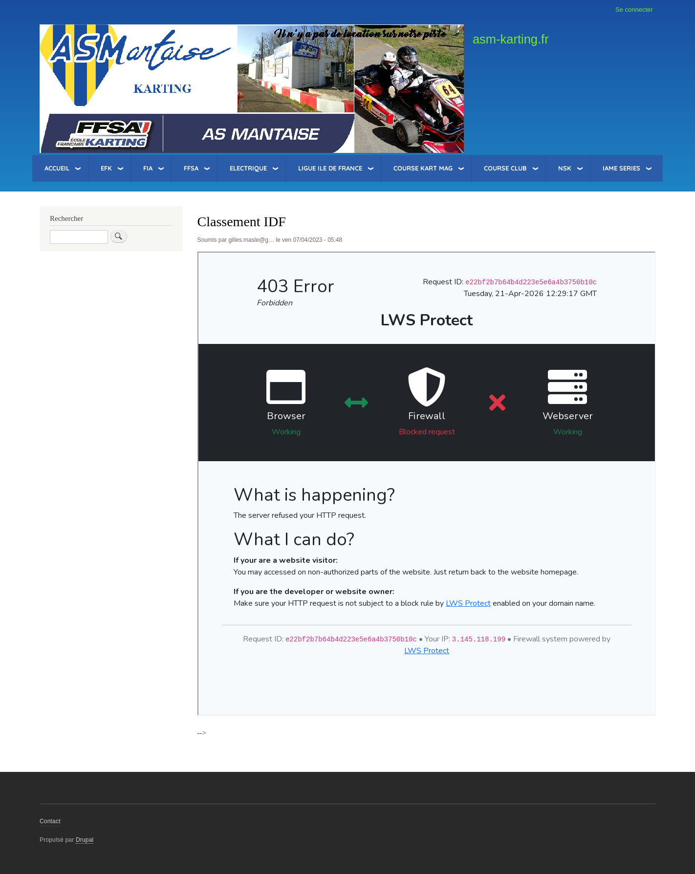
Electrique (248, 168)
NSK (564, 168)
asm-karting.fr (511, 39)
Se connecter (634, 9)
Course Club (505, 168)
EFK (106, 168)
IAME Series (621, 168)
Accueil (56, 168)
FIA (147, 168)
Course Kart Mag (423, 168)
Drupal (85, 839)
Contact (50, 821)
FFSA (191, 168)
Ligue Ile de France (330, 168)
